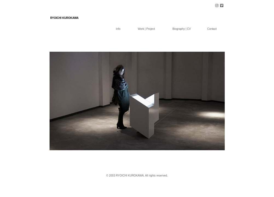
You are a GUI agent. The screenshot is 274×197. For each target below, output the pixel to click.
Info (118, 28)
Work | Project (146, 28)
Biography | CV (181, 28)
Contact (212, 28)
